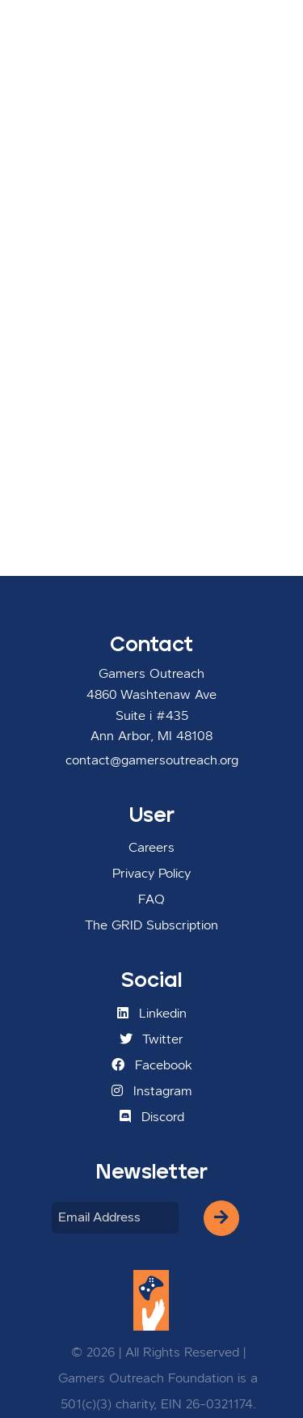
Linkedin (152, 1013)
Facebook (152, 1065)
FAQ (151, 900)
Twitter (151, 1039)
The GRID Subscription (151, 926)
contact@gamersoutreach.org (151, 761)
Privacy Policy (151, 874)
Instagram (152, 1091)
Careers (151, 848)
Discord (152, 1117)
